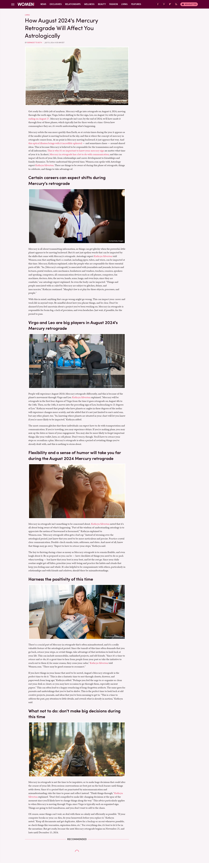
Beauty (102, 4)
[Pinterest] (164, 4)
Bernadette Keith (34, 43)
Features (136, 4)
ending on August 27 (38, 118)
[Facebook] (158, 4)
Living (124, 4)
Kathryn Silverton (44, 165)
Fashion (113, 4)
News (43, 4)
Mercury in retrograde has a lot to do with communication (79, 154)
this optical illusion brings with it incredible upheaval (55, 143)
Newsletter (189, 4)
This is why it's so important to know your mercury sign (75, 150)
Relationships (73, 4)
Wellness (89, 4)
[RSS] (176, 4)
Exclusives (56, 4)
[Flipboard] (170, 4)
